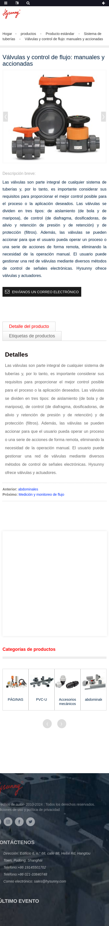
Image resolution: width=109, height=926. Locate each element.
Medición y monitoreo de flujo (41, 494)
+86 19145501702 (20, 867)
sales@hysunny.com (37, 881)
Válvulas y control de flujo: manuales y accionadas (64, 39)
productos (28, 34)
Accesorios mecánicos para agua (67, 701)
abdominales (28, 489)
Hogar (7, 34)
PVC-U (41, 699)
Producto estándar (60, 34)
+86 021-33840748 (20, 874)
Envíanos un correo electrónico (45, 292)
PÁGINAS (15, 699)
